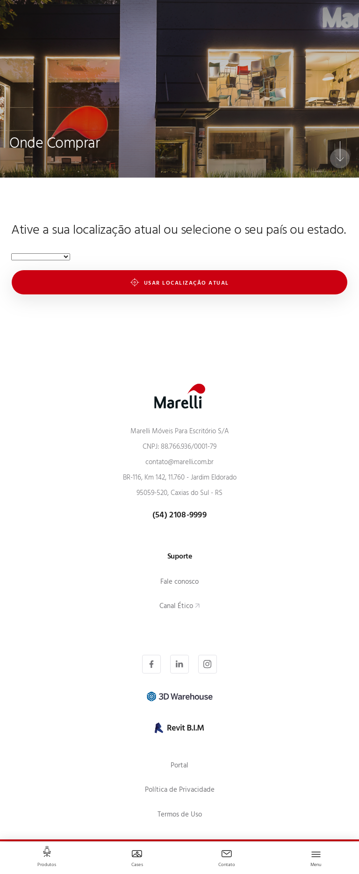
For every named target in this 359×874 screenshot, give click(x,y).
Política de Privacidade (180, 790)
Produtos (46, 865)
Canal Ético (176, 607)
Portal (179, 766)
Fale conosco (179, 582)
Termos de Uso (180, 815)
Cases (137, 865)
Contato (227, 865)
